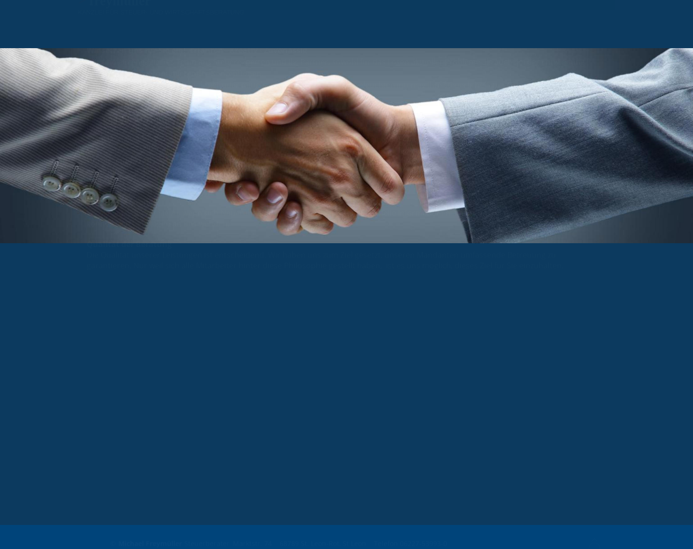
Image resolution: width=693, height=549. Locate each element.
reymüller (122, 19)
